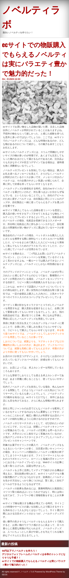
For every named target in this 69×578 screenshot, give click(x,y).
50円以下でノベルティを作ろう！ (19, 550)
